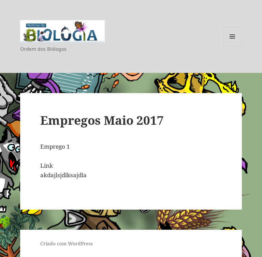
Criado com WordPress (66, 243)
